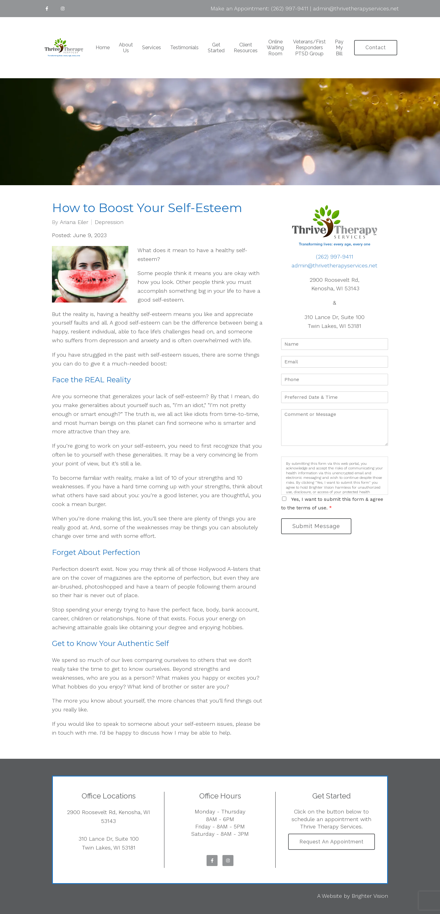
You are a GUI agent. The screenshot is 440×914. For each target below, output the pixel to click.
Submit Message (316, 526)
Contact (375, 47)
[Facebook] (46, 8)
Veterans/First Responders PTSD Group (309, 47)
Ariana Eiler (74, 222)
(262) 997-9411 (289, 8)
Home (103, 47)
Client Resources (246, 47)
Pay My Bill (339, 47)
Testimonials (184, 47)
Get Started (216, 47)
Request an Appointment (331, 842)
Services (151, 47)
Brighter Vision (370, 896)
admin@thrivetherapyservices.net (356, 8)
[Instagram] (62, 8)
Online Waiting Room (275, 47)
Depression (109, 222)
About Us (126, 47)
